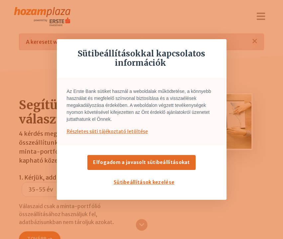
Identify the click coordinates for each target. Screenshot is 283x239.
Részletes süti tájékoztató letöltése (107, 131)
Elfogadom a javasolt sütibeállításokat (141, 162)
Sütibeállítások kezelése (144, 182)
